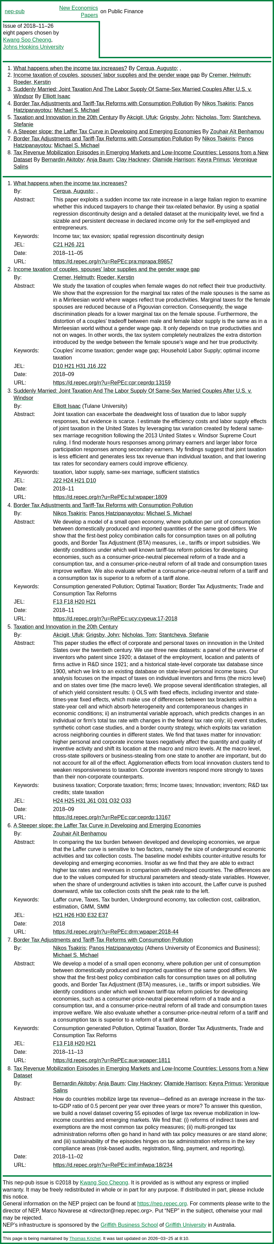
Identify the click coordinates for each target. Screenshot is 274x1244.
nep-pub (15, 11)
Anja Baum (99, 159)
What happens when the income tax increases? (70, 68)
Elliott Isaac (56, 96)
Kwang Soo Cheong (27, 40)
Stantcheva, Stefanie (184, 635)
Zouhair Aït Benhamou (237, 131)
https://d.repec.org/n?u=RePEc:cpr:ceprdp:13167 (112, 817)
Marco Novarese (61, 1211)
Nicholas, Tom (213, 117)
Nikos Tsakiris (218, 103)
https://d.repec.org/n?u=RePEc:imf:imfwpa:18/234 (113, 1165)
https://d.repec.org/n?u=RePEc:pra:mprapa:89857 (113, 261)
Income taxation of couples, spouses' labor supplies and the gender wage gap (107, 75)
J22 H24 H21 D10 (74, 480)
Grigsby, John (176, 117)
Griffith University (185, 1225)
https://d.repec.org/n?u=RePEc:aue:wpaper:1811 (111, 1060)
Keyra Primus (213, 159)
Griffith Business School (129, 1225)
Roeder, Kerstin (32, 82)
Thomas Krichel (84, 1238)
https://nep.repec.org (162, 1203)
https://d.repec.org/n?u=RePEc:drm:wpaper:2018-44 (115, 932)
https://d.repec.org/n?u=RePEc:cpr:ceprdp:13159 (112, 383)
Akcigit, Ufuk (142, 117)
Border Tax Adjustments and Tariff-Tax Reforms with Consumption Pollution (103, 103)
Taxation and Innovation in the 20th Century (66, 117)
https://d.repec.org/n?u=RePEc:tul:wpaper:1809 (110, 497)
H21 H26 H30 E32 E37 (80, 915)
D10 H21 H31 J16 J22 (79, 366)
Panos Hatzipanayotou (116, 513)
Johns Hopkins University (33, 47)
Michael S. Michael (76, 110)
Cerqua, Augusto (156, 68)
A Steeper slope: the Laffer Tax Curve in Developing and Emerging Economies (107, 131)
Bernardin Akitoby (63, 159)
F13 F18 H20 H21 (74, 602)
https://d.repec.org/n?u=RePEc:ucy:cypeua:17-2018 (115, 618)
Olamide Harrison (173, 159)
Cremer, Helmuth (229, 75)
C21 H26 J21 (68, 244)
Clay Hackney (132, 159)
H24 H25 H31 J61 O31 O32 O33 (92, 801)
